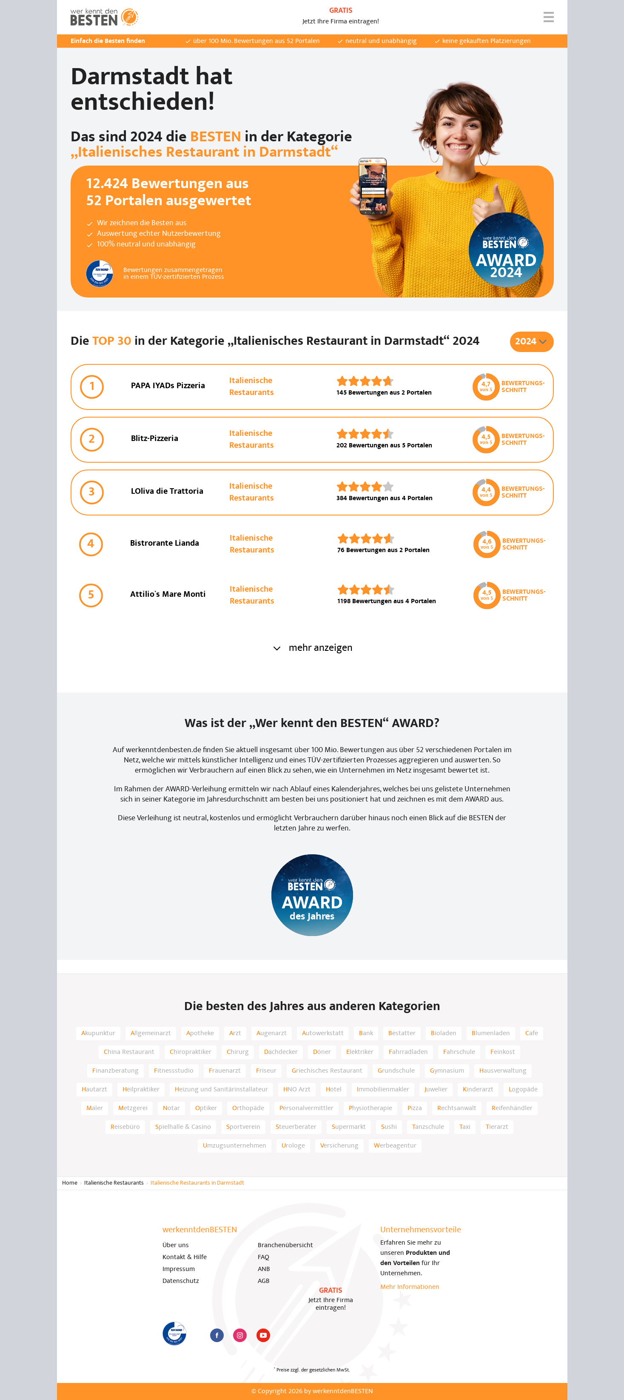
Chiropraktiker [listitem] (190, 1052)
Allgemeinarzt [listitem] (151, 1033)
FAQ (263, 1257)
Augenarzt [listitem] (271, 1033)
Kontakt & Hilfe (184, 1257)
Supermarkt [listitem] (349, 1127)
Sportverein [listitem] (243, 1127)
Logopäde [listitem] (523, 1089)
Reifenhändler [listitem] (512, 1108)
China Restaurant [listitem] (129, 1052)
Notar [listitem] (171, 1108)
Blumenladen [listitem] (491, 1033)
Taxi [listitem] (464, 1127)
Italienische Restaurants (114, 1183)
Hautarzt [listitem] (94, 1089)
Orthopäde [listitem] (248, 1108)
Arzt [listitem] (235, 1033)
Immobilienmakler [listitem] (383, 1089)
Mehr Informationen (409, 1287)
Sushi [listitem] (389, 1127)
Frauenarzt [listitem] (225, 1071)
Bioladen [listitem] (443, 1033)
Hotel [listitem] (334, 1089)
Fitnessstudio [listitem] (174, 1071)
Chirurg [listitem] (238, 1052)
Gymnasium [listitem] (447, 1071)
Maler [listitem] (94, 1108)
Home (69, 1183)
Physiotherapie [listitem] (370, 1108)
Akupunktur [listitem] (98, 1033)
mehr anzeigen (312, 648)
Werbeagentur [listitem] (395, 1145)
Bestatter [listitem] (402, 1033)
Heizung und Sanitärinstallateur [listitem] (221, 1089)
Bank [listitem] (366, 1033)
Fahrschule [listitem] (459, 1052)
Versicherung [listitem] (339, 1145)
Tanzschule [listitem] (428, 1127)
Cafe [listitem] (531, 1033)
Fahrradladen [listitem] (408, 1052)
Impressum (178, 1269)
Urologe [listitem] (293, 1145)
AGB (264, 1281)
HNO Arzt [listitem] (297, 1089)
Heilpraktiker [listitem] (141, 1089)
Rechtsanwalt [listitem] (456, 1108)
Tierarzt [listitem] (497, 1127)
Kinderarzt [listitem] (478, 1089)
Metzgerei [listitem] (133, 1108)
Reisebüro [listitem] (125, 1127)
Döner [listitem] (322, 1052)
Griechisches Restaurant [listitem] (327, 1071)
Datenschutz (180, 1281)
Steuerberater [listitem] (296, 1127)
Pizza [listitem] (414, 1108)
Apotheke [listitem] (200, 1033)
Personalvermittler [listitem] (306, 1108)
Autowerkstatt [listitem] (323, 1033)
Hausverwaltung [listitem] (503, 1071)
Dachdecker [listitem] (281, 1052)
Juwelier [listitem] (436, 1089)
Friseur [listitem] (266, 1071)
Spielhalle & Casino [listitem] (183, 1127)
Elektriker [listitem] (359, 1052)
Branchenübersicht (285, 1245)
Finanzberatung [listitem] (115, 1071)
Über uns (175, 1245)
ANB (264, 1269)
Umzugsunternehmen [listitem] (234, 1145)
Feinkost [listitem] (502, 1052)
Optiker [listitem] (206, 1108)
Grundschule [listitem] (396, 1071)
